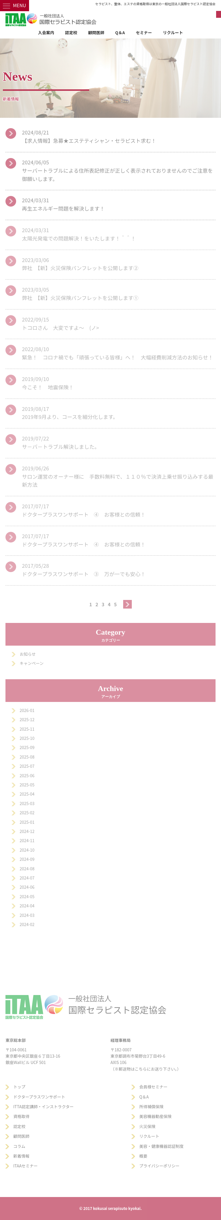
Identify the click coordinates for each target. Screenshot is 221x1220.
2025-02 (27, 812)
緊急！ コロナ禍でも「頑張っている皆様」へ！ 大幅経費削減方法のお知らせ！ (117, 357)
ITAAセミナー (25, 1166)
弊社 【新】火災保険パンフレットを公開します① (80, 297)
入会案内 (46, 32)
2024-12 (27, 831)
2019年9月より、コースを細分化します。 (70, 416)
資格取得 (21, 1116)
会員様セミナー (153, 1087)
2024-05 (27, 896)
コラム (19, 1146)
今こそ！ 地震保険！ (48, 387)
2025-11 (27, 729)
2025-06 (27, 775)
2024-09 (27, 859)
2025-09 (27, 747)
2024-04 (27, 906)
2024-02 (27, 924)
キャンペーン (31, 663)
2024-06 (27, 887)
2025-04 (27, 794)
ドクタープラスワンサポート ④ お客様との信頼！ (84, 514)
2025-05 (27, 785)
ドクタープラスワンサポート (39, 1097)
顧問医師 (96, 32)
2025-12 (27, 719)
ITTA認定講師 (25, 1106)
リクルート (173, 32)
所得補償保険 (151, 1106)
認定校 (71, 32)
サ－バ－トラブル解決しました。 (61, 446)
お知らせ (28, 654)
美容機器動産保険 (155, 1116)
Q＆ (142, 1097)
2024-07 (27, 878)
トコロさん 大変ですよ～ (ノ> (60, 327)
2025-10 (27, 738)
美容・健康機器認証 (157, 1146)
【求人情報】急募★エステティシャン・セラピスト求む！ (89, 140)
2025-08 (27, 757)
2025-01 (27, 822)
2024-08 (27, 868)
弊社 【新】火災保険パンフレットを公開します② (80, 268)
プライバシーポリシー (159, 1166)
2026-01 (27, 710)
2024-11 (27, 840)
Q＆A (120, 32)
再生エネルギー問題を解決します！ (63, 208)
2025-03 (27, 803)
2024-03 (27, 915)
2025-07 (27, 766)
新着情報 (21, 1156)
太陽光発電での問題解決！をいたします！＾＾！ (79, 238)
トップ (19, 1087)
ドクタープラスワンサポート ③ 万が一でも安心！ (84, 574)
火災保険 (147, 1126)
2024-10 (27, 850)
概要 (143, 1156)
